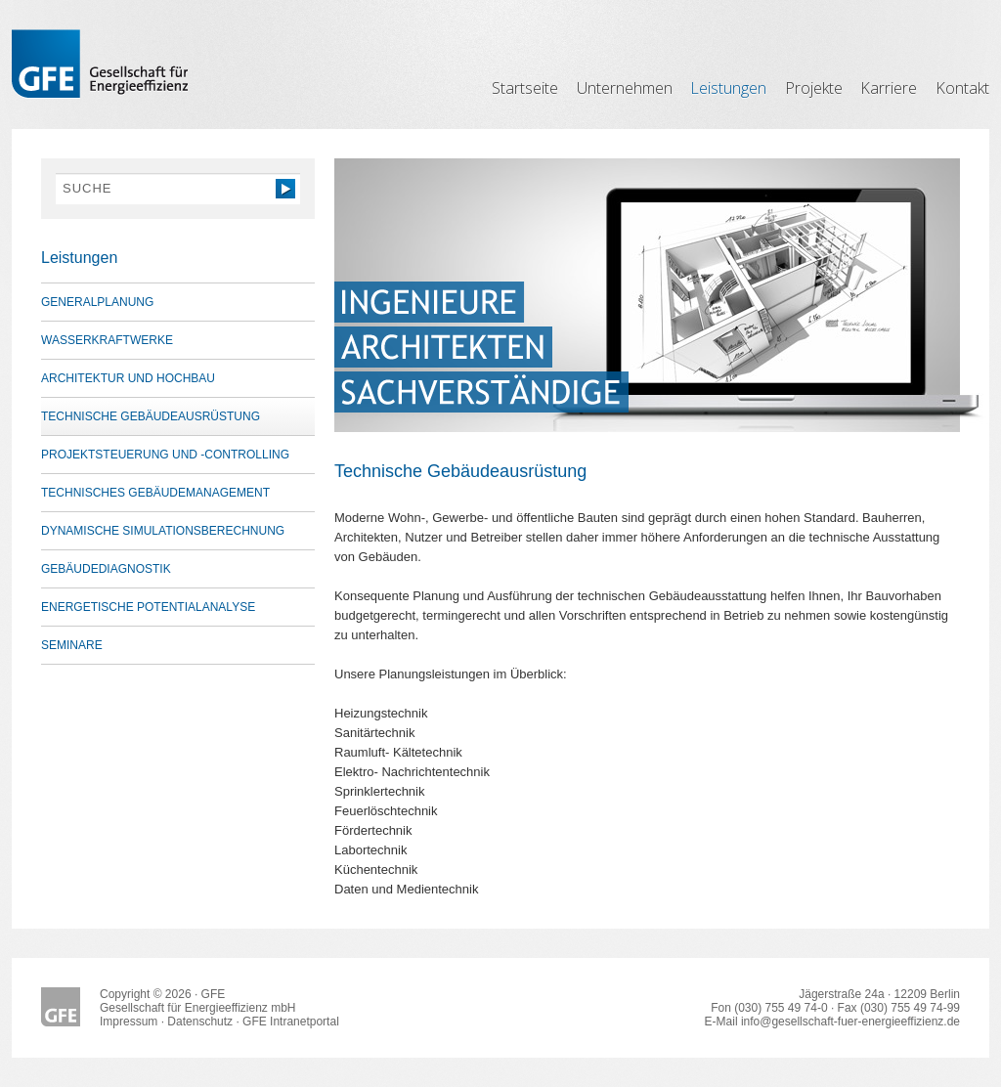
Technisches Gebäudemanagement (155, 493)
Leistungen (728, 88)
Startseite (525, 88)
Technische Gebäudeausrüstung (150, 416)
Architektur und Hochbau (128, 378)
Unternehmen (625, 88)
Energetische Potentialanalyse (148, 607)
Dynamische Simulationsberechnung (162, 531)
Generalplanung (97, 302)
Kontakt (962, 88)
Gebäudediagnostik (106, 569)
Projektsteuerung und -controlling (165, 454)
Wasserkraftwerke (107, 340)
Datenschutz (200, 1021)
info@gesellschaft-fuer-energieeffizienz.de (850, 1021)
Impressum (128, 1021)
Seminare (72, 645)
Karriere (888, 88)
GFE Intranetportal (290, 1021)
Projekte (814, 88)
